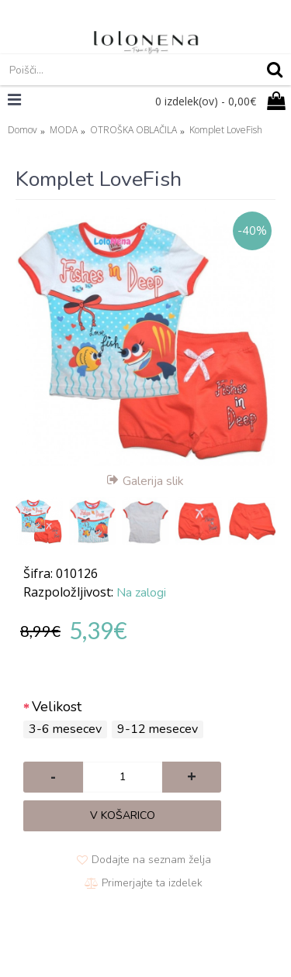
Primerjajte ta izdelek (152, 883)
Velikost (56, 706)
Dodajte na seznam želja (151, 859)
